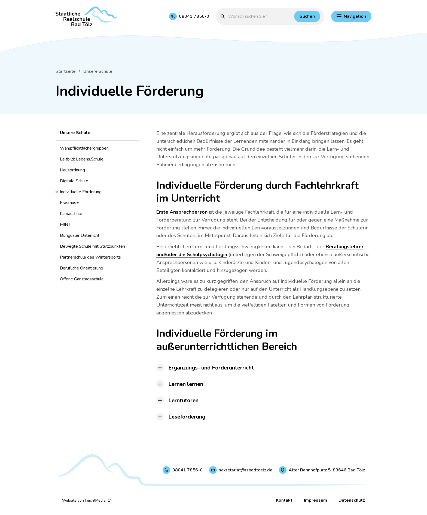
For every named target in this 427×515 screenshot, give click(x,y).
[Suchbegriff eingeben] (260, 16)
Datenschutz (351, 500)
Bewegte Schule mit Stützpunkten (92, 246)
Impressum (315, 500)
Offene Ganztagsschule (82, 279)
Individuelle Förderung (81, 192)
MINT (65, 225)
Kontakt (284, 500)
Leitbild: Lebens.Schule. (82, 159)
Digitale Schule (74, 181)
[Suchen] (307, 16)
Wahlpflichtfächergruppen (84, 148)
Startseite (65, 71)
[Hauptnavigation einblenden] (351, 16)
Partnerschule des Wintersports (90, 257)
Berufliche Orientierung (81, 268)
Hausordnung (72, 170)
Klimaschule (71, 214)
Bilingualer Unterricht (79, 235)
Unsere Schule (97, 71)
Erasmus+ (69, 203)
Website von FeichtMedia (86, 500)
